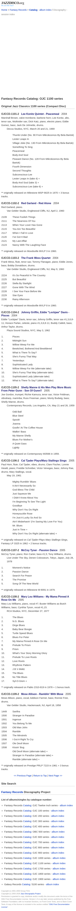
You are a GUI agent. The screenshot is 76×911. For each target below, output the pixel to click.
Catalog (33, 10)
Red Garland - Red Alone (36, 203)
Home (4, 10)
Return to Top (40, 775)
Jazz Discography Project (31, 894)
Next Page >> (55, 775)
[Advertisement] (38, 56)
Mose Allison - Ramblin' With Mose (42, 694)
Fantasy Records (18, 10)
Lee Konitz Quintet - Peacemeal (40, 114)
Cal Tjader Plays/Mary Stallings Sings (44, 460)
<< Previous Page (22, 775)
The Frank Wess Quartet (36, 258)
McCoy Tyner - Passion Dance (39, 550)
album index (45, 10)
